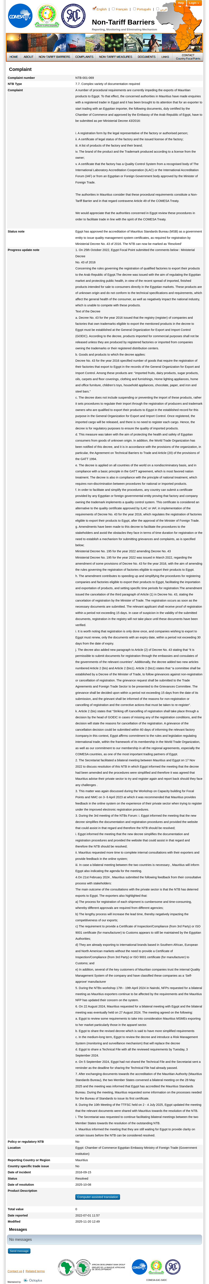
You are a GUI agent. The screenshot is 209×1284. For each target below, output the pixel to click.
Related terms (35, 1271)
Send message (19, 1251)
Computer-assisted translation (97, 1197)
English (100, 9)
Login (194, 3)
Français (120, 9)
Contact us (15, 1271)
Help (181, 2)
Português (142, 9)
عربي (161, 9)
